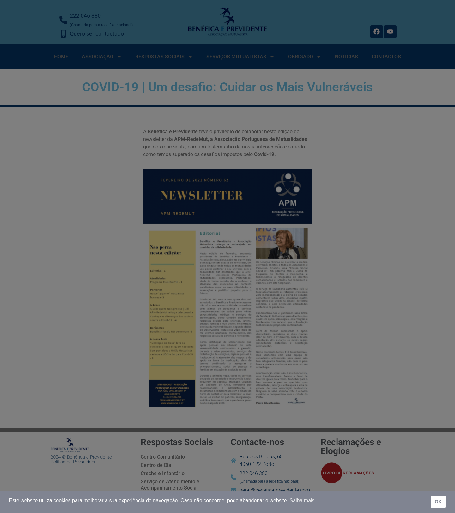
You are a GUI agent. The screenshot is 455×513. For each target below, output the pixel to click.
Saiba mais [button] (301, 500)
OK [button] (438, 501)
